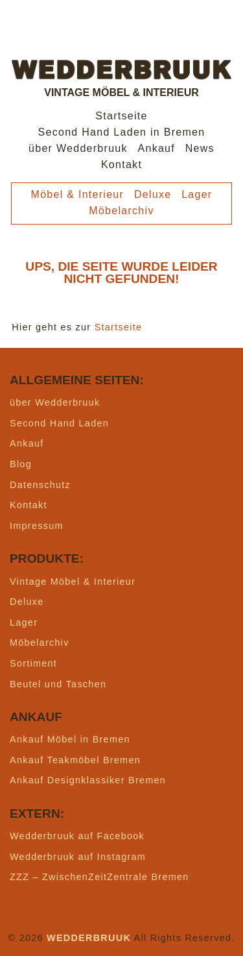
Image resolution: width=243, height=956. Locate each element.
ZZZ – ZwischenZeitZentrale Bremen (99, 877)
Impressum (37, 526)
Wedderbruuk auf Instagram (78, 857)
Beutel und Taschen (58, 684)
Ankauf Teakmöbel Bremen (75, 760)
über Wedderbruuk (78, 148)
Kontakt (121, 164)
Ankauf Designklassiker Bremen (88, 780)
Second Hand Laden (59, 423)
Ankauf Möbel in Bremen (70, 739)
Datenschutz (40, 485)
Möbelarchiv (121, 210)
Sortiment (33, 663)
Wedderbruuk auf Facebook (77, 836)
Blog (21, 464)
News (199, 148)
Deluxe (153, 194)
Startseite (121, 115)
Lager (196, 194)
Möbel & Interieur (77, 194)
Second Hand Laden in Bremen (121, 132)
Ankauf (157, 148)
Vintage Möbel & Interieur (72, 581)
